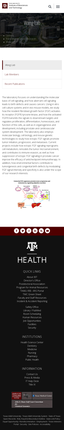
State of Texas (54, 416)
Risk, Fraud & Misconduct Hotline (31, 418)
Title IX (32, 384)
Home (9, 32)
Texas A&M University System (34, 416)
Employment (42, 421)
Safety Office (32, 307)
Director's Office (32, 280)
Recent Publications (15, 83)
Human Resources (32, 317)
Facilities (32, 324)
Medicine (32, 349)
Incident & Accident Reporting (32, 301)
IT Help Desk (32, 381)
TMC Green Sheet (32, 294)
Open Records (9, 418)
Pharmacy (32, 356)
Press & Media (32, 377)
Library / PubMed (32, 310)
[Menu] (58, 6)
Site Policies (33, 424)
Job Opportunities (32, 320)
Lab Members (12, 74)
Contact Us (32, 374)
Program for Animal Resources (32, 287)
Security (32, 327)
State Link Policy (53, 418)
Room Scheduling (32, 313)
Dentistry (32, 345)
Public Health (32, 359)
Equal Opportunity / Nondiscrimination (19, 421)
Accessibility (45, 424)
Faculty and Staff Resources (32, 297)
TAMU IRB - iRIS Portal (32, 290)
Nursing (32, 352)
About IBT (32, 277)
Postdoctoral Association (32, 284)
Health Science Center (32, 342)
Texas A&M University (12, 416)
